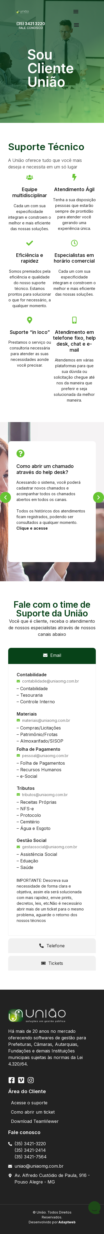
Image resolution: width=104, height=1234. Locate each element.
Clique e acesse (32, 528)
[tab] (52, 655)
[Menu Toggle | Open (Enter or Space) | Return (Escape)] (76, 11)
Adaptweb (67, 1222)
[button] (5, 497)
